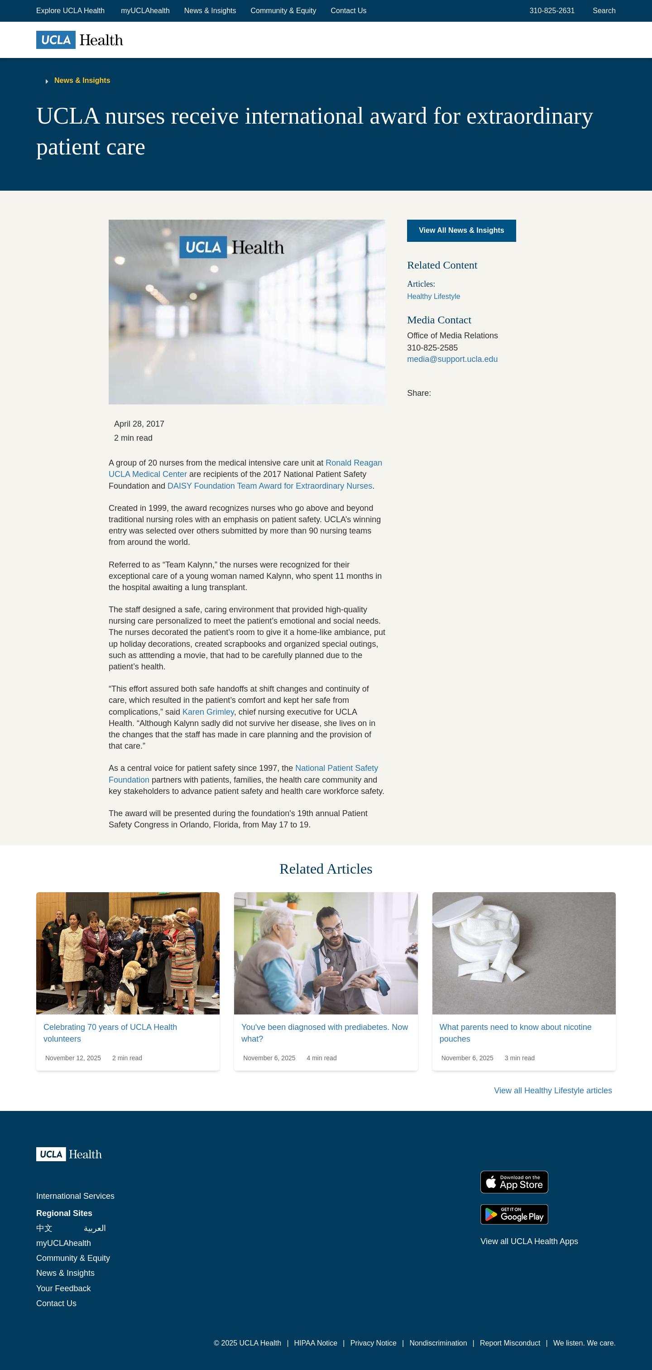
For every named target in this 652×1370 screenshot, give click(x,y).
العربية (95, 1228)
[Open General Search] (602, 11)
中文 (44, 1228)
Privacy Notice (373, 1343)
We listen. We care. (584, 1343)
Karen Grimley (208, 711)
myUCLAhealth (145, 10)
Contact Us (348, 10)
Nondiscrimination (438, 1343)
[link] (437, 392)
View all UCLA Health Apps (529, 1241)
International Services (75, 1196)
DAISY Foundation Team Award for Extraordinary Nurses (270, 485)
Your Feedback (63, 1288)
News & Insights (210, 10)
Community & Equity (283, 10)
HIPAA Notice (316, 1343)
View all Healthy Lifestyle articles (553, 1090)
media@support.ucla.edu (452, 359)
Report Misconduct (510, 1343)
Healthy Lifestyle (433, 296)
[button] (71, 11)
